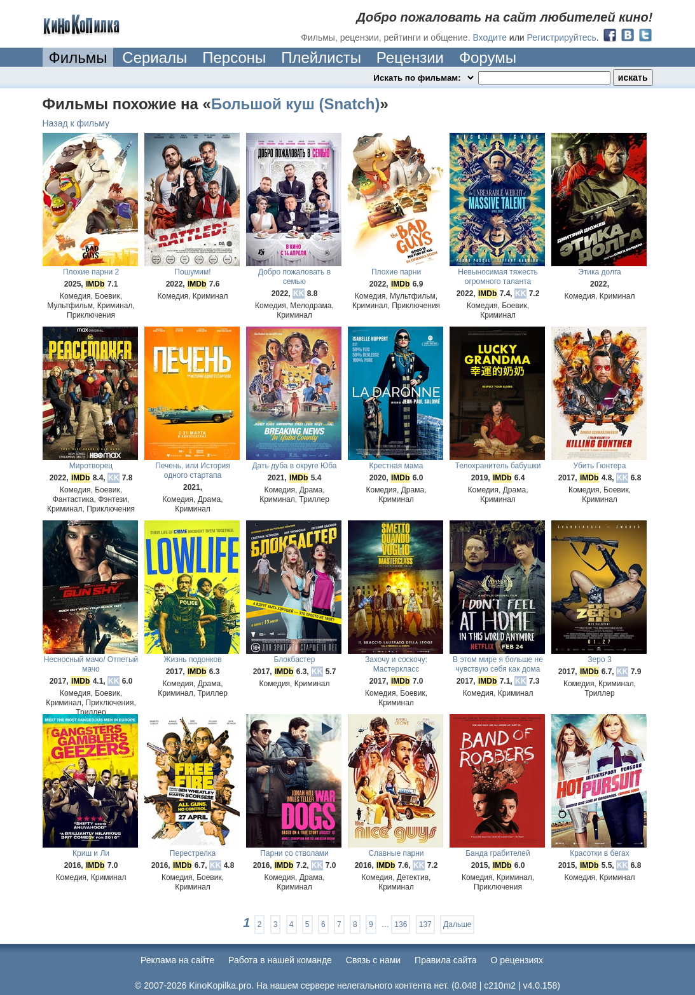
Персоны (234, 57)
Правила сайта (445, 960)
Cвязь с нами (373, 960)
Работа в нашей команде (280, 960)
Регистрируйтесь (561, 37)
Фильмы (78, 57)
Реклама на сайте (177, 960)
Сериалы (154, 57)
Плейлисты (321, 57)
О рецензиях (516, 960)
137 (425, 924)
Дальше (457, 924)
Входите (489, 37)
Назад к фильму (76, 123)
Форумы (487, 57)
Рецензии (410, 57)
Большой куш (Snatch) (295, 103)
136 (400, 924)
